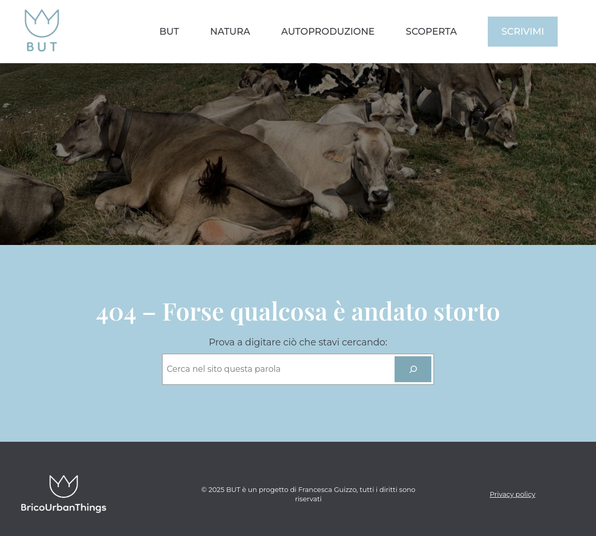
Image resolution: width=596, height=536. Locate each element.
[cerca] (413, 369)
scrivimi (522, 31)
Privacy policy (512, 494)
